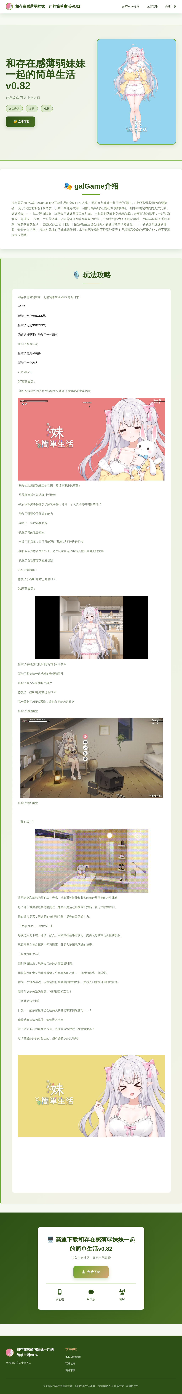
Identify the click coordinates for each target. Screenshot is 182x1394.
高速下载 (170, 6)
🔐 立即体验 (21, 121)
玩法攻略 (152, 6)
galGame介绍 (130, 6)
